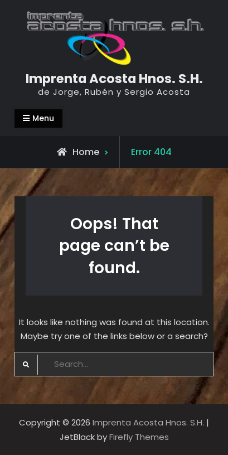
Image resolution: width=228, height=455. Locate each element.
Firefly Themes (139, 437)
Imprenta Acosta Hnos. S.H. (114, 79)
